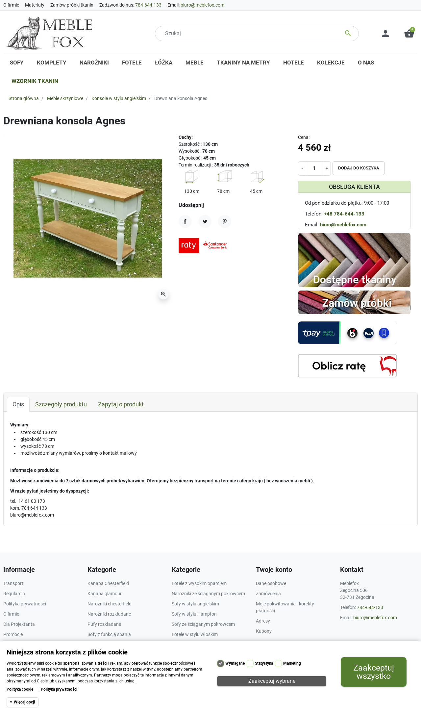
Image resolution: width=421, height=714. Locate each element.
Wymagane (235, 663)
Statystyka (264, 663)
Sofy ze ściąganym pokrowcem (203, 624)
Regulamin (14, 593)
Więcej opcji (24, 702)
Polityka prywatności (59, 689)
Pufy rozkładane (104, 624)
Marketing (292, 663)
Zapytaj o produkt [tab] (121, 404)
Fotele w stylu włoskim (195, 634)
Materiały (34, 5)
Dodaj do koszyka (358, 168)
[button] (409, 33)
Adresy (263, 621)
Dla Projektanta (19, 624)
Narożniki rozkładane (109, 614)
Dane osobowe (271, 583)
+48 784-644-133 (344, 214)
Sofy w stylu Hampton (194, 614)
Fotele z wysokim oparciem (199, 583)
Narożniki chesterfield (109, 603)
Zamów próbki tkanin (71, 5)
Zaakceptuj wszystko (373, 672)
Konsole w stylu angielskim (118, 98)
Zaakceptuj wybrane (271, 681)
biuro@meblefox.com (202, 5)
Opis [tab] (18, 404)
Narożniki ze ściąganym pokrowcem (208, 593)
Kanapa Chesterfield (108, 583)
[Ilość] (314, 168)
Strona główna (24, 98)
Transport (13, 583)
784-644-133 (148, 5)
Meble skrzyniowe (65, 98)
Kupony (264, 631)
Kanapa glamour (104, 593)
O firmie (11, 5)
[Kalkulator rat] (347, 365)
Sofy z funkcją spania (109, 634)
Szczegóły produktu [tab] (61, 404)
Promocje (13, 634)
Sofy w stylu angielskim (195, 603)
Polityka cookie (20, 689)
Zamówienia (268, 593)
